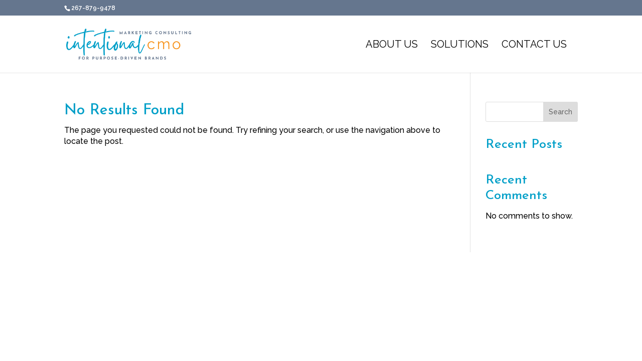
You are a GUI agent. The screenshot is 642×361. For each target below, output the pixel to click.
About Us (392, 45)
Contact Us (534, 45)
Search (560, 112)
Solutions (460, 45)
